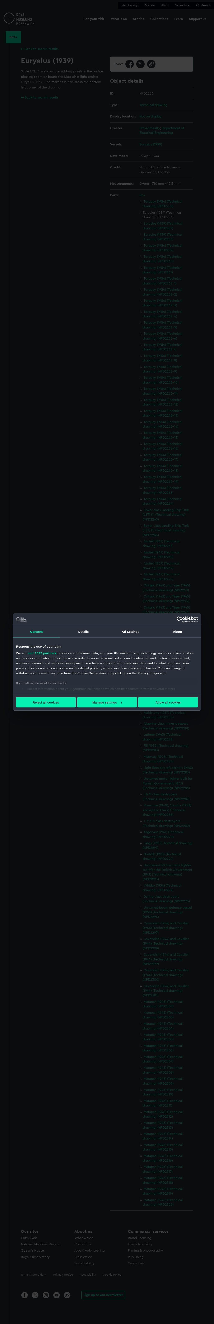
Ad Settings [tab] (130, 631)
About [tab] (177, 631)
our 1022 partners (42, 653)
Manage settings (107, 702)
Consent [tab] (36, 631)
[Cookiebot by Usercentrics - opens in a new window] (179, 620)
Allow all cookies (168, 702)
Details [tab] (83, 631)
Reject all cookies (46, 702)
